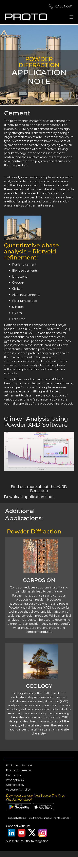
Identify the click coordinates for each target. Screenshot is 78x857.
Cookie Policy (15, 784)
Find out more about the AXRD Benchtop (39, 489)
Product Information (19, 770)
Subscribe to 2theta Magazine (27, 841)
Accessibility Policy (18, 789)
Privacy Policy (15, 779)
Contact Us (13, 775)
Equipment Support (19, 765)
